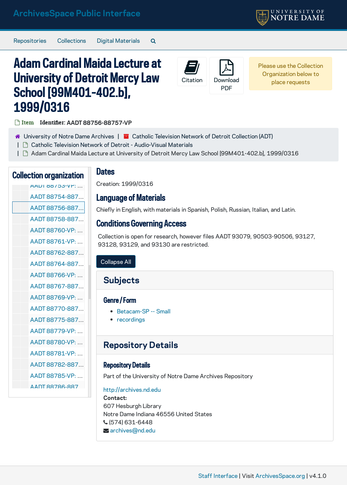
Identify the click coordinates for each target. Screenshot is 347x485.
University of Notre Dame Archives (69, 136)
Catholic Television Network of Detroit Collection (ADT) (202, 136)
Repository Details (140, 344)
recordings (131, 319)
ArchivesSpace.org (280, 475)
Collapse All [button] (116, 261)
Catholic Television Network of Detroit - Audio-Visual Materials (112, 144)
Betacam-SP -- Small (143, 311)
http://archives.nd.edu (132, 389)
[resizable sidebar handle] (89, 282)
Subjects (121, 279)
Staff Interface (218, 475)
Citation (192, 71)
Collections (71, 40)
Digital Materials (118, 40)
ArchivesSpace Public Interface (76, 12)
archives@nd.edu (132, 430)
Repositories (30, 40)
